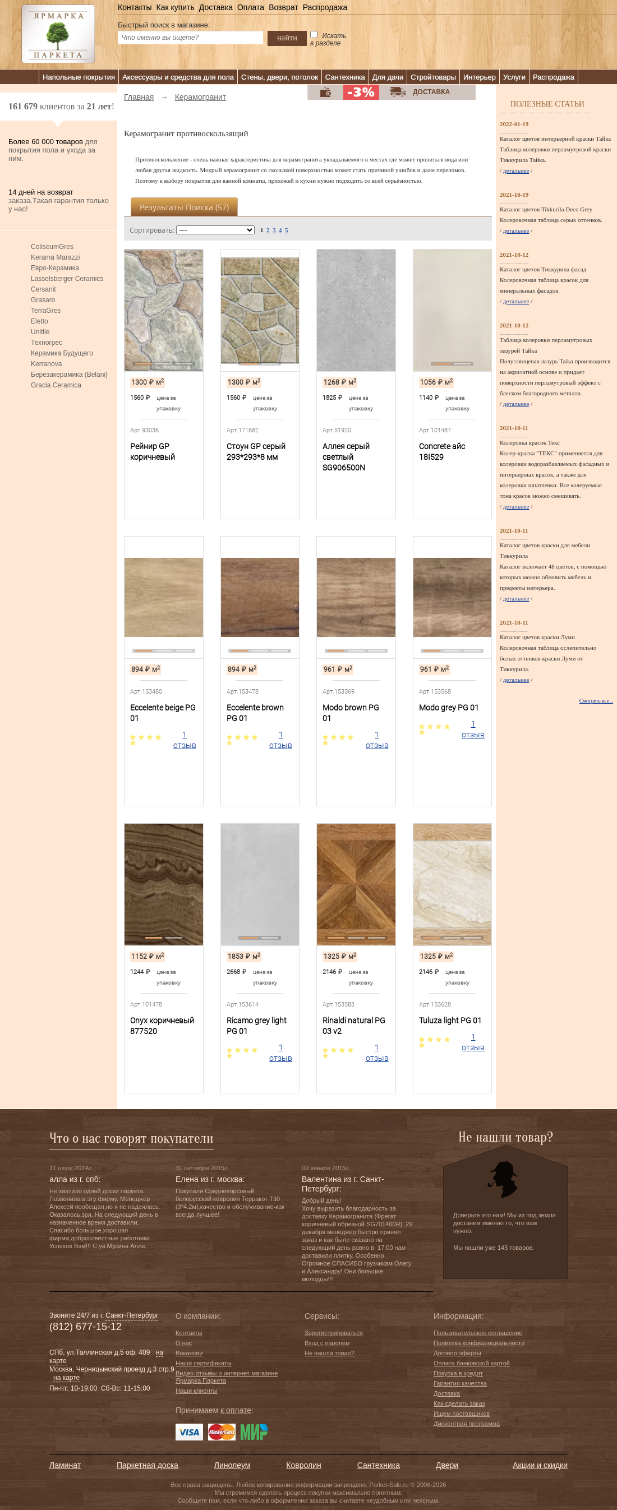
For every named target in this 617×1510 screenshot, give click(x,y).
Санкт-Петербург (131, 1315)
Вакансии (189, 1353)
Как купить (175, 7)
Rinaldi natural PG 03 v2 (354, 1026)
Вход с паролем (327, 1343)
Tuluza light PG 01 (450, 1020)
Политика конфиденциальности (479, 1343)
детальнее (516, 170)
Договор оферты (457, 1353)
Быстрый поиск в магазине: (164, 25)
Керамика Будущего (62, 353)
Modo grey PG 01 (449, 707)
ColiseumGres (52, 247)
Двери (447, 1465)
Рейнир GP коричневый (152, 451)
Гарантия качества (460, 1383)
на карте (66, 1378)
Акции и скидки (540, 1465)
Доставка (216, 7)
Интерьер (479, 77)
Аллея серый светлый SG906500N (346, 457)
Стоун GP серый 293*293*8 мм (256, 451)
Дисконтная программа (467, 1423)
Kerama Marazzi (55, 257)
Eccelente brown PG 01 (255, 713)
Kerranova (46, 364)
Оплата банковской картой (472, 1363)
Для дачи (388, 77)
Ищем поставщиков (462, 1413)
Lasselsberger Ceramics (67, 279)
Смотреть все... (596, 701)
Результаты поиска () (184, 207)
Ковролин (303, 1465)
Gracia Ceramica (56, 385)
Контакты (134, 7)
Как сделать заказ (459, 1403)
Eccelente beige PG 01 (163, 713)
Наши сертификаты (204, 1363)
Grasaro (43, 300)
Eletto (39, 321)
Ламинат (65, 1465)
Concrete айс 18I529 (442, 451)
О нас (184, 1343)
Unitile (40, 332)
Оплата (250, 7)
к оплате (235, 1410)
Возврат (283, 7)
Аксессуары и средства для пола (178, 77)
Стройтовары (433, 77)
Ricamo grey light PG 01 (257, 1026)
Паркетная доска (147, 1465)
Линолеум (232, 1465)
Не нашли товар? (329, 1353)
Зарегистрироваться (334, 1332)
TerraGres (46, 311)
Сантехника (345, 77)
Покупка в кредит (458, 1373)
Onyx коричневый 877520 (162, 1026)
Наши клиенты (197, 1390)
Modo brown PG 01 (351, 713)
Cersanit (43, 289)
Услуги (514, 77)
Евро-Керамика (55, 268)
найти (287, 37)
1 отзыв (184, 740)
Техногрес (46, 343)
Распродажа (325, 7)
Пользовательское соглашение (478, 1332)
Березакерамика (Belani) (69, 374)
